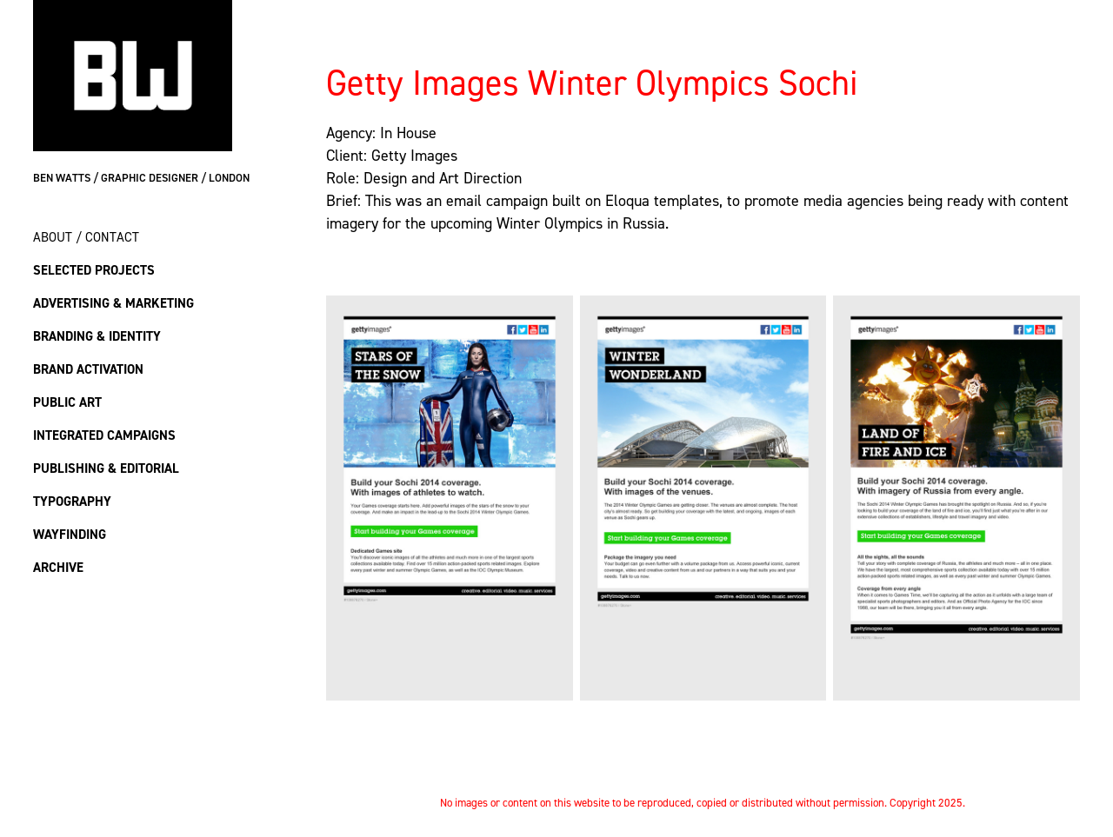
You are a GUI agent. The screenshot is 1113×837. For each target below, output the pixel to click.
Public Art (67, 402)
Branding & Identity (97, 336)
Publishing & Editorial (106, 468)
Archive (58, 567)
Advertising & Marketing (113, 303)
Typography (72, 501)
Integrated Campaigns (104, 435)
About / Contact (86, 237)
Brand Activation (88, 369)
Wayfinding (69, 534)
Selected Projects (94, 270)
